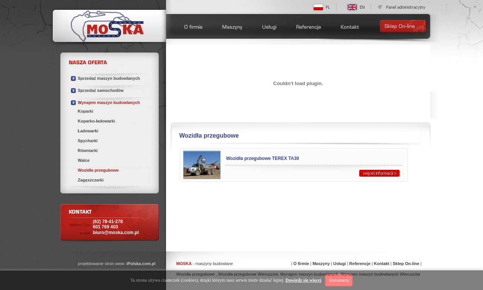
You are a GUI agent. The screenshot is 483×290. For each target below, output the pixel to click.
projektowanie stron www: (116, 263)
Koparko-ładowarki (96, 121)
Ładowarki (88, 131)
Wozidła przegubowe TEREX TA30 (262, 158)
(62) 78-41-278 (108, 224)
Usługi (339, 263)
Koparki (85, 111)
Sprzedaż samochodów (101, 90)
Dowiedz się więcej (303, 280)
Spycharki (88, 140)
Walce (83, 160)
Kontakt (381, 263)
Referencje (360, 263)
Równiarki (88, 150)
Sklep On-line (406, 263)
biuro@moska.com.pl (116, 232)
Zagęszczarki (90, 180)
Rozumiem (339, 280)
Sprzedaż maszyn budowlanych (109, 78)
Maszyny (321, 263)
